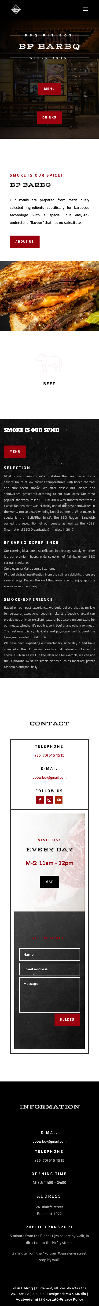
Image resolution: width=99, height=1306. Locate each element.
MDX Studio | (77, 1294)
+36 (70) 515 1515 (49, 755)
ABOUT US (24, 241)
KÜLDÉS (67, 1019)
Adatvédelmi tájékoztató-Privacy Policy (49, 1299)
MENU (49, 89)
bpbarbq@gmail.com (49, 777)
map (49, 882)
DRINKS (49, 117)
